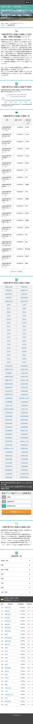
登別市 (9, 355)
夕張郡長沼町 (24, 394)
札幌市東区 (9, 290)
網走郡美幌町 (24, 419)
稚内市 (9, 326)
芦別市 (9, 330)
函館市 (9, 304)
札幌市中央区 (8, 287)
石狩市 (9, 362)
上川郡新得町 (8, 452)
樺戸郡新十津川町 (24, 398)
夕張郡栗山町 (8, 398)
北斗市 (24, 362)
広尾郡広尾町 (8, 459)
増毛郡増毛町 (24, 412)
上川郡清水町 (24, 452)
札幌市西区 (9, 297)
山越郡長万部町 (8, 376)
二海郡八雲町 (24, 373)
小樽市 (24, 304)
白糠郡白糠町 (8, 477)
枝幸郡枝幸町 (8, 419)
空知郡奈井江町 (8, 394)
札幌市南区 (24, 294)
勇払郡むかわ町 (24, 441)
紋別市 (24, 333)
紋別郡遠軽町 (24, 423)
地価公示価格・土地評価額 (15, 7)
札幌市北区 (24, 287)
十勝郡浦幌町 (24, 466)
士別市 (9, 337)
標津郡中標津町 (24, 477)
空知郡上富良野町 (9, 409)
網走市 (24, 319)
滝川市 (24, 344)
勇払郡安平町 (8, 441)
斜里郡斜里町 (8, 423)
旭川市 (9, 308)
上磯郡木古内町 (8, 369)
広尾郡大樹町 (24, 455)
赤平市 (9, 333)
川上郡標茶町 (8, 473)
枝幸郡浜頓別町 (24, 416)
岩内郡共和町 (24, 384)
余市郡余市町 (8, 391)
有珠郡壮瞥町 (8, 434)
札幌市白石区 (24, 290)
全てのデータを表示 (16, 271)
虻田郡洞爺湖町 (24, 437)
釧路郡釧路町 (8, 470)
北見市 (9, 315)
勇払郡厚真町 (8, 437)
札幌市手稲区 (8, 301)
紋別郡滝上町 (8, 427)
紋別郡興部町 (24, 427)
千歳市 (9, 344)
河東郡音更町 (24, 448)
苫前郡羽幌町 (8, 416)
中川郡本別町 (24, 463)
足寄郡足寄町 (8, 466)
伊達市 (9, 358)
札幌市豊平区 (8, 294)
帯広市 (24, 312)
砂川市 (9, 348)
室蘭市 (24, 308)
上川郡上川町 (8, 405)
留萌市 (9, 322)
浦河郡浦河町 (24, 445)
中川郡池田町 (8, 463)
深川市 (9, 351)
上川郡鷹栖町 (8, 401)
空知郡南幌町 (24, 391)
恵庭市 (24, 355)
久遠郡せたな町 (24, 380)
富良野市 (24, 351)
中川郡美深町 (8, 412)
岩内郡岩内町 (8, 387)
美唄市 (24, 326)
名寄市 (24, 337)
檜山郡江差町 (24, 376)
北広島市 (24, 358)
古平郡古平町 (24, 387)
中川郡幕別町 (24, 459)
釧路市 (9, 312)
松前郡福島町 (24, 366)
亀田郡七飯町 (24, 369)
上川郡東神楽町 (24, 401)
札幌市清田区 (24, 301)
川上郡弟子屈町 (24, 473)
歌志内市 (24, 348)
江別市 (24, 330)
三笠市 (9, 340)
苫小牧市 (24, 322)
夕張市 (24, 315)
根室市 (24, 340)
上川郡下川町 (24, 409)
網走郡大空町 (24, 430)
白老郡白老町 (24, 434)
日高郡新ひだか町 (9, 448)
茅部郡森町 (9, 373)
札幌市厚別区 (24, 297)
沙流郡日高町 (8, 445)
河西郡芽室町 (8, 455)
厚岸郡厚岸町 (24, 470)
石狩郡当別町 (8, 366)
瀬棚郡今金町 (8, 380)
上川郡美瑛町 (24, 405)
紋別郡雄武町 (8, 430)
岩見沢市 (8, 319)
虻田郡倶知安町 (8, 384)
